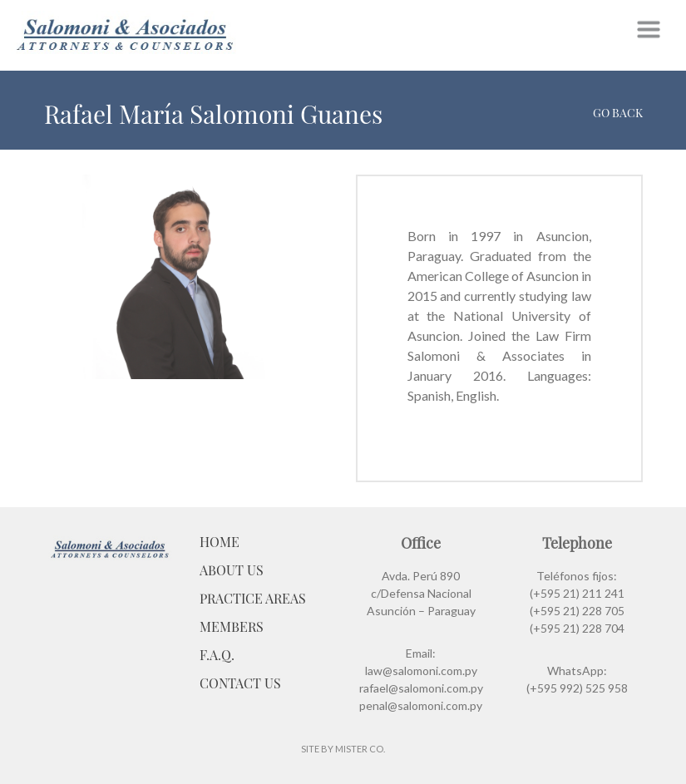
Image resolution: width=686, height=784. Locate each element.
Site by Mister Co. (343, 748)
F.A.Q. (217, 654)
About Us (232, 570)
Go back (618, 113)
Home (219, 541)
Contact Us (240, 683)
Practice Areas (253, 598)
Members (232, 626)
